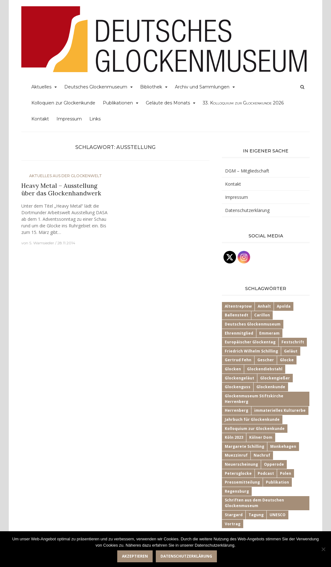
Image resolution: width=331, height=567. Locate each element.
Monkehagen (283, 446)
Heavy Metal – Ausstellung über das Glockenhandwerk (61, 189)
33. (243, 103)
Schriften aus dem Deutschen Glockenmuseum (254, 502)
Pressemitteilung (242, 482)
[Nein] (323, 549)
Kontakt (40, 119)
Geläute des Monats (168, 103)
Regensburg (237, 491)
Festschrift (292, 342)
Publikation (277, 482)
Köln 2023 (234, 437)
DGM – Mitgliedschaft (247, 171)
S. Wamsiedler (41, 243)
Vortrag (232, 524)
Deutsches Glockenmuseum (95, 87)
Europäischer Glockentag (250, 342)
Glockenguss (237, 386)
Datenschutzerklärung (247, 210)
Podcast (266, 473)
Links (95, 119)
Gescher (265, 360)
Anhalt (264, 306)
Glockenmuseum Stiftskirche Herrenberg (254, 398)
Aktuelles (41, 87)
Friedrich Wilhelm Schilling (251, 351)
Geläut (290, 351)
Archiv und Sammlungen (202, 87)
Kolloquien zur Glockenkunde (63, 103)
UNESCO (278, 514)
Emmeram (269, 333)
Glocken (233, 369)
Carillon (262, 315)
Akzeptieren (135, 556)
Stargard (234, 514)
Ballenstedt (236, 315)
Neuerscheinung (241, 464)
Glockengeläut (239, 378)
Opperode (274, 464)
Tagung (256, 514)
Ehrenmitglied (239, 333)
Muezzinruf (236, 455)
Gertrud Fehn (238, 360)
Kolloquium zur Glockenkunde (255, 428)
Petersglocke (238, 473)
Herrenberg (236, 410)
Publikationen (118, 103)
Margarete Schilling (244, 446)
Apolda (284, 306)
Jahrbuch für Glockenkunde (252, 419)
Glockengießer (275, 378)
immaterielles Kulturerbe (280, 410)
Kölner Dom (260, 437)
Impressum (69, 119)
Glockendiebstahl (264, 369)
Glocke (287, 360)
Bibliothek (151, 87)
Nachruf (262, 455)
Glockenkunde (270, 386)
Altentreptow (238, 306)
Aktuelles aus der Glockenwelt (65, 175)
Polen (285, 473)
